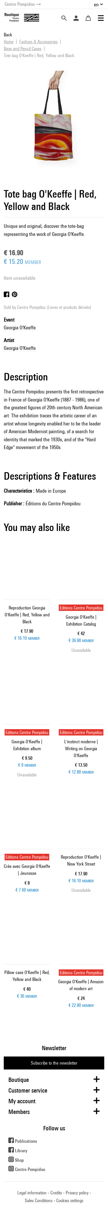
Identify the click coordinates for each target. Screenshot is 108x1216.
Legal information (32, 1193)
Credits (56, 1193)
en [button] (96, 4)
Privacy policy (77, 1193)
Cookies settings (69, 1200)
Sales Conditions (38, 1200)
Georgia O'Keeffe (20, 327)
